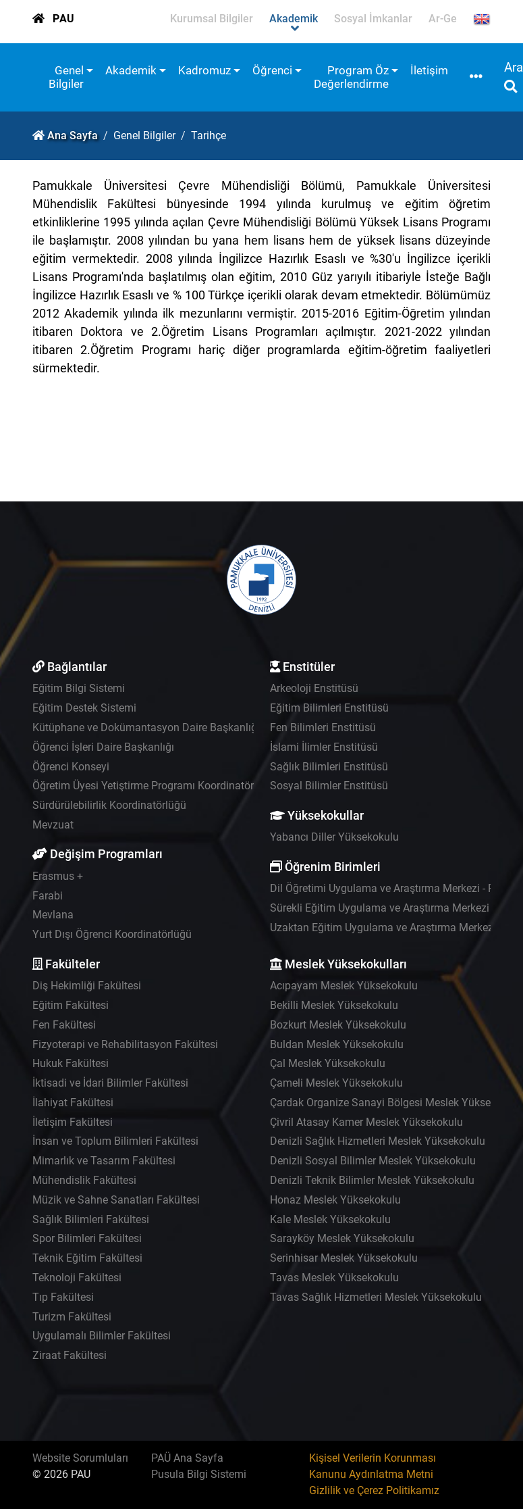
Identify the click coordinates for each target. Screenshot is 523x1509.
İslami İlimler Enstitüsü (324, 747)
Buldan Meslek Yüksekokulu (337, 1044)
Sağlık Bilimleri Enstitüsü (329, 766)
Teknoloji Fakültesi (76, 1277)
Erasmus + (57, 876)
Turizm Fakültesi (71, 1316)
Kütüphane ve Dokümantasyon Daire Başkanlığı (146, 727)
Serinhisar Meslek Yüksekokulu (344, 1258)
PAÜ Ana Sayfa (187, 1458)
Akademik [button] (131, 70)
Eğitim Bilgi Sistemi (78, 688)
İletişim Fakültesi (72, 1122)
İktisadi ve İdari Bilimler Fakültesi (110, 1083)
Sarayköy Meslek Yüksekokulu (342, 1238)
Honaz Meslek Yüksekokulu (335, 1199)
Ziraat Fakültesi (69, 1355)
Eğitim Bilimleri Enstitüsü (329, 707)
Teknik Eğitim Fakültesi (87, 1258)
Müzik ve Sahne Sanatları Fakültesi (116, 1199)
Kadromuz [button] (204, 70)
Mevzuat (53, 824)
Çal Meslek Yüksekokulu (327, 1063)
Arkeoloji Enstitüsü (314, 688)
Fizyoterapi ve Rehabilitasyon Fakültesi (125, 1044)
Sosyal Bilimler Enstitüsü (329, 785)
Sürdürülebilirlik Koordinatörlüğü (109, 805)
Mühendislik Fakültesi (84, 1180)
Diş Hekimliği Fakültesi (86, 985)
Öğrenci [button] (272, 70)
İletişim (429, 70)
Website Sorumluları (80, 1458)
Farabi (47, 895)
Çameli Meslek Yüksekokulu (336, 1083)
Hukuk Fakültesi (70, 1063)
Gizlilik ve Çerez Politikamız (374, 1490)
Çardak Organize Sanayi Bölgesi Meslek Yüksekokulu (396, 1102)
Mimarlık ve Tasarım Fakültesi (103, 1160)
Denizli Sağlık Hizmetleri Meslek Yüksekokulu (377, 1141)
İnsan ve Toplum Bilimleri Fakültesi (115, 1141)
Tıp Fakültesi (63, 1297)
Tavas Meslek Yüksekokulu (334, 1277)
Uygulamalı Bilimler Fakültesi (101, 1335)
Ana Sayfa (72, 135)
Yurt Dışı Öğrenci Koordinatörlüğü (112, 934)
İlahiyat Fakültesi (72, 1102)
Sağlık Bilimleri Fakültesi (90, 1219)
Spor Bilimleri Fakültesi (87, 1238)
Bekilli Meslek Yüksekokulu (334, 1005)
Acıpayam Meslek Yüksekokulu (344, 985)
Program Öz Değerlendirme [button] (351, 77)
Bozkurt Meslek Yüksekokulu (338, 1024)
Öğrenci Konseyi (70, 766)
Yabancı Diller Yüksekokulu (334, 837)
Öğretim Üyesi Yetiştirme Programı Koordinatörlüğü (153, 785)
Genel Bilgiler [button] (66, 77)
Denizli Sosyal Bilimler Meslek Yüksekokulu (373, 1160)
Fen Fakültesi (64, 1024)
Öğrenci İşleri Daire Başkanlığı (103, 747)
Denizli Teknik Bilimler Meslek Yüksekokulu (372, 1180)
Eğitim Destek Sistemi (84, 707)
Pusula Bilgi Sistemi (198, 1474)
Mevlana (53, 914)
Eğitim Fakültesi (70, 1005)
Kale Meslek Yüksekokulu (330, 1219)
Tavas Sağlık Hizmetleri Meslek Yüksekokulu (376, 1297)
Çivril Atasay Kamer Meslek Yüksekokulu (366, 1122)
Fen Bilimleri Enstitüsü (323, 727)
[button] (476, 77)
